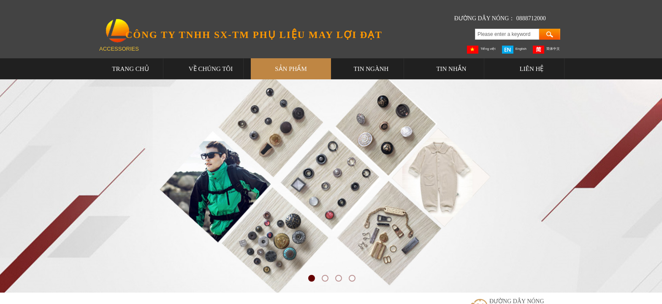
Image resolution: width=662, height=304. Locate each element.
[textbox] (507, 34)
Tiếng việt (481, 50)
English (514, 50)
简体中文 (546, 50)
